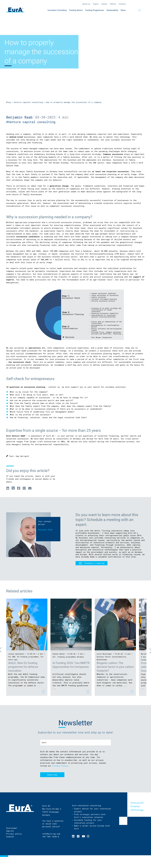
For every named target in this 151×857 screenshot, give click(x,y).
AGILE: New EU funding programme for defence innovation (23, 666)
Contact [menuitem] (122, 4)
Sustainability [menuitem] (112, 10)
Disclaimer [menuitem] (11, 828)
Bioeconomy (102, 659)
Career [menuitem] (104, 4)
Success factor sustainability (111, 657)
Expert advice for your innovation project (92, 810)
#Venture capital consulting (31, 122)
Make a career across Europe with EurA (92, 827)
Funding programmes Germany (71, 657)
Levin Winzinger (104, 654)
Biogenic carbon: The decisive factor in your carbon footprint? (115, 666)
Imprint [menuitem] (10, 831)
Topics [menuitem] (96, 4)
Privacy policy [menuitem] (14, 834)
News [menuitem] (123, 10)
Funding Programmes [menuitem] (94, 10)
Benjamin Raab (19, 117)
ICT (53, 657)
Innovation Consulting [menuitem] (57, 10)
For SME (11, 657)
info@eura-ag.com (51, 834)
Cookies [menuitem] (10, 836)
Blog (8, 102)
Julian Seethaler (16, 654)
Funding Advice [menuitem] (76, 10)
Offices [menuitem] (113, 4)
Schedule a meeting (94, 563)
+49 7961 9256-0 (50, 836)
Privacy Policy (60, 766)
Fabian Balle (58, 654)
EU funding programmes (28, 657)
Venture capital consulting (28, 102)
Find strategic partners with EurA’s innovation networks (89, 815)
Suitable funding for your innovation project (88, 821)
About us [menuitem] (86, 4)
